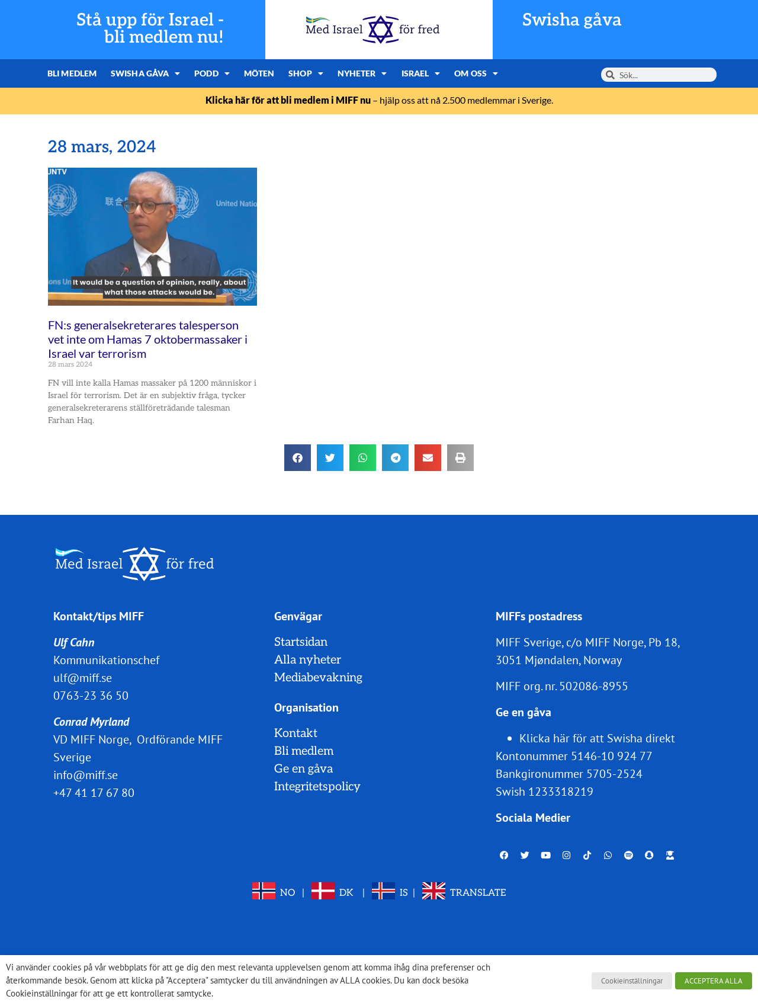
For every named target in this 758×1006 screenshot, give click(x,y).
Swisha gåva (572, 20)
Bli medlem (72, 73)
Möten (259, 73)
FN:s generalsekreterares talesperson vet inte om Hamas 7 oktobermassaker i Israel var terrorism (148, 339)
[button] (297, 457)
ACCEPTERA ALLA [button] (714, 981)
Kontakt (295, 733)
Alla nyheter (307, 660)
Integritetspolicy (317, 787)
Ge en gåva (303, 769)
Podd (212, 73)
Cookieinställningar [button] (632, 981)
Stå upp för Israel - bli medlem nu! (150, 29)
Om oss (476, 73)
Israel (421, 73)
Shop (305, 73)
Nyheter (362, 73)
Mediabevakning (318, 678)
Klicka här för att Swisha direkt (597, 738)
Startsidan (300, 642)
